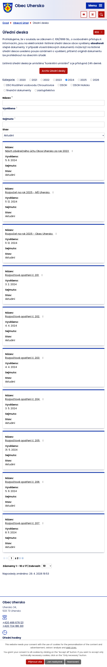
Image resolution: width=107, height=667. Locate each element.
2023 (59, 80)
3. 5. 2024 (11, 408)
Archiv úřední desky (53, 71)
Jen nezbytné (54, 661)
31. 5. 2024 (11, 449)
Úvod (6, 23)
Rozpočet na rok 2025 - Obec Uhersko (31, 233)
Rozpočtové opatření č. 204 (25, 399)
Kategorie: (9, 79)
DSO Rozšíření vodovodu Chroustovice (30, 85)
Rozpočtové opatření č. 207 (25, 523)
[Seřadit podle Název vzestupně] (12, 96)
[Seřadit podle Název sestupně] (12, 97)
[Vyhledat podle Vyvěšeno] (53, 114)
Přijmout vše (35, 661)
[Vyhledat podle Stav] (53, 135)
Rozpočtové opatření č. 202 (25, 316)
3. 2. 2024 (11, 284)
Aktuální (10, 175)
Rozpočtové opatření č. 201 (24, 275)
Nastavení (73, 661)
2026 (96, 80)
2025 (83, 80)
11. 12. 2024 (11, 201)
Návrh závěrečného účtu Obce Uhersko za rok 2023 (39, 151)
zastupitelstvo (46, 90)
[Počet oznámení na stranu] (47, 566)
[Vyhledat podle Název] (53, 103)
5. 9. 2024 (11, 491)
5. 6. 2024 (11, 160)
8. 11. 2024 (11, 532)
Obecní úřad (21, 23)
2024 (71, 80)
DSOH (63, 85)
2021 (34, 80)
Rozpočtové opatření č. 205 (25, 440)
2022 (46, 80)
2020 (23, 80)
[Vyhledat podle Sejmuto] (53, 124)
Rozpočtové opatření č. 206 (25, 482)
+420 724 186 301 (13, 626)
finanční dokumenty (18, 90)
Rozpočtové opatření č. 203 (25, 358)
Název (7, 98)
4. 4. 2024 (11, 325)
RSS (99, 32)
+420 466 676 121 (13, 622)
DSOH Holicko (81, 85)
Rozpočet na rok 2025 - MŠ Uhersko (30, 192)
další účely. (71, 647)
